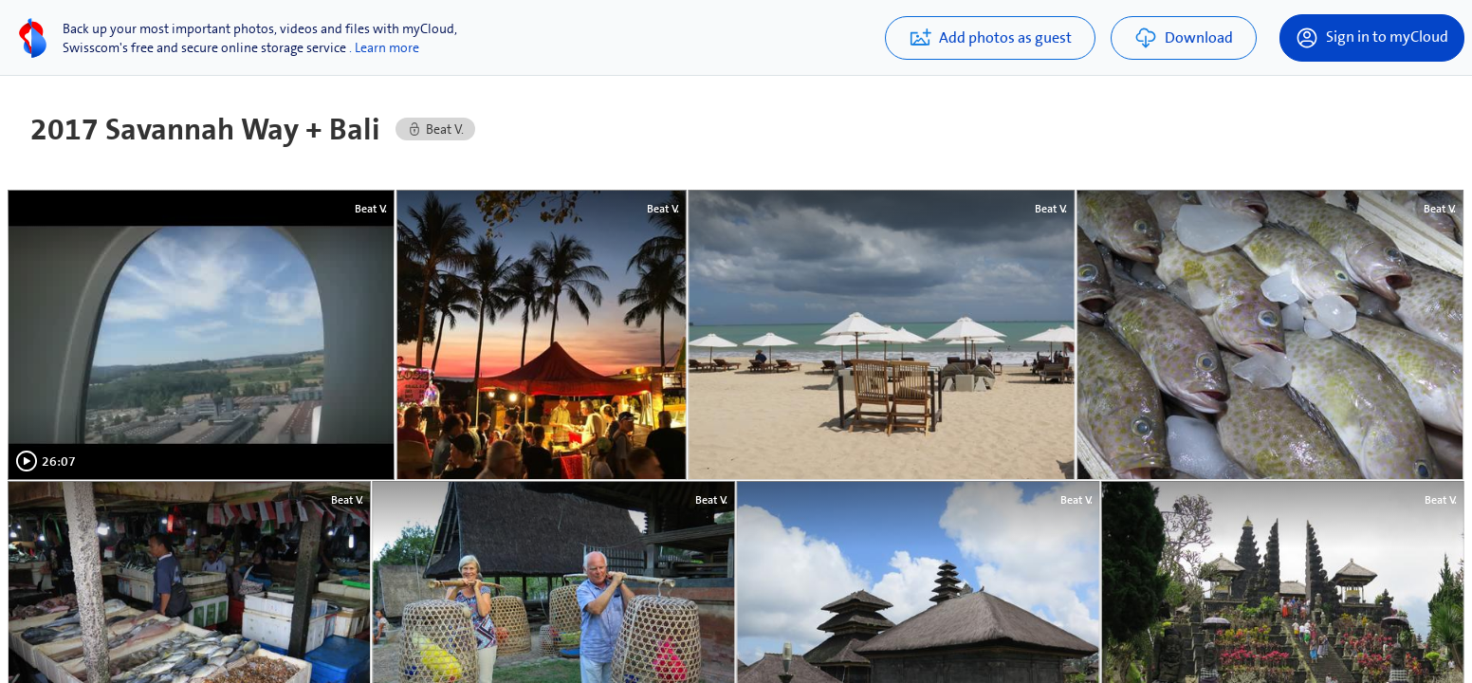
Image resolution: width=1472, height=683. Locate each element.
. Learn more (384, 47)
